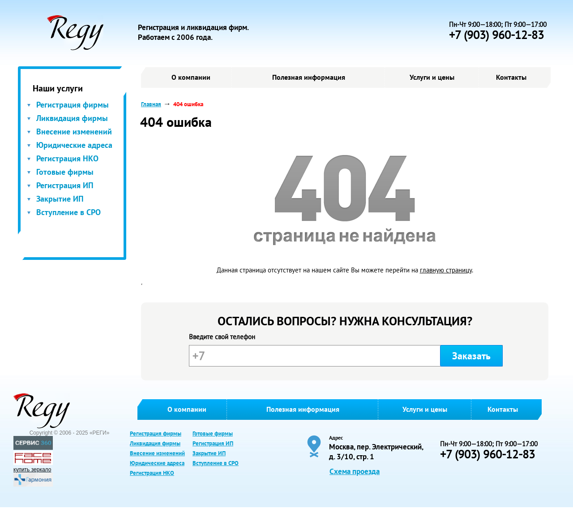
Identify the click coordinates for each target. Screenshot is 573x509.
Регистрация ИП (65, 185)
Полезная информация (308, 77)
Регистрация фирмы (72, 104)
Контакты (511, 77)
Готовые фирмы (65, 172)
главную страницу (446, 270)
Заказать (471, 355)
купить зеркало (32, 469)
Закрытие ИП (60, 199)
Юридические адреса (74, 145)
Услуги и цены (432, 77)
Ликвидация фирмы (72, 118)
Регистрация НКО (67, 158)
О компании (190, 77)
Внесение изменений (74, 131)
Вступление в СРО (68, 212)
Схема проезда (354, 471)
